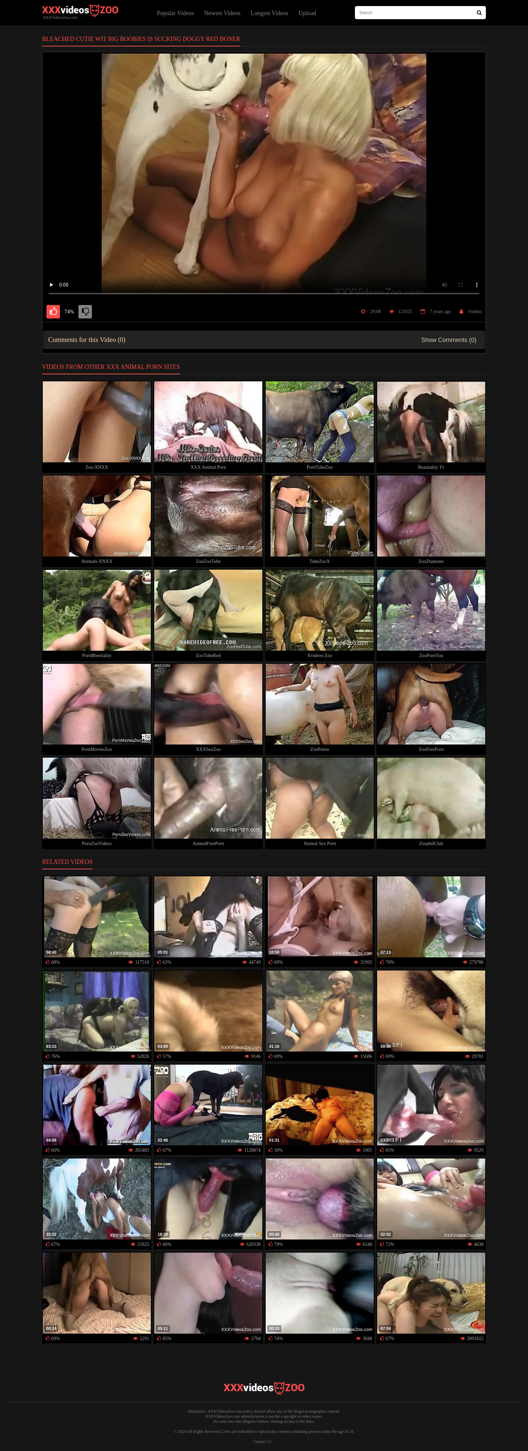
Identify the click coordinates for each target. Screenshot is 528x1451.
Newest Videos (222, 13)
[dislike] (85, 311)
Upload (307, 13)
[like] (53, 311)
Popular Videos (175, 13)
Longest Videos (269, 13)
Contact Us (262, 1441)
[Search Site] (479, 12)
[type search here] (420, 12)
